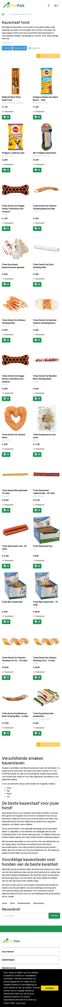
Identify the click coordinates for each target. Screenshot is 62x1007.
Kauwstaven (38, 903)
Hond (12, 903)
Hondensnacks (23, 903)
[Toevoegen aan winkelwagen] (6, 117)
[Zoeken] (8, 14)
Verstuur (54, 915)
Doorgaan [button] (50, 988)
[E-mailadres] (25, 915)
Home (4, 903)
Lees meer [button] (21, 1003)
